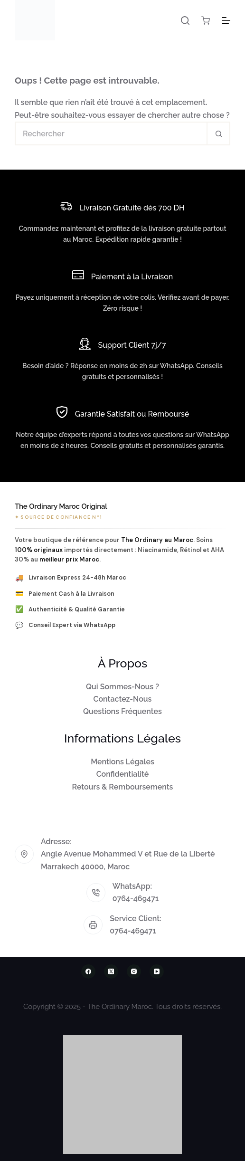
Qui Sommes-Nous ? (122, 686)
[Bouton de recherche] (218, 133)
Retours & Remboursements (122, 786)
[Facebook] (88, 971)
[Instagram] (134, 971)
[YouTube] (157, 971)
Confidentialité (122, 774)
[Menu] (226, 20)
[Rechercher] (185, 20)
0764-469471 (136, 898)
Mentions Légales (122, 761)
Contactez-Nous (123, 699)
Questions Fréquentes (122, 711)
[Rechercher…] (111, 133)
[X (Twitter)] (111, 971)
